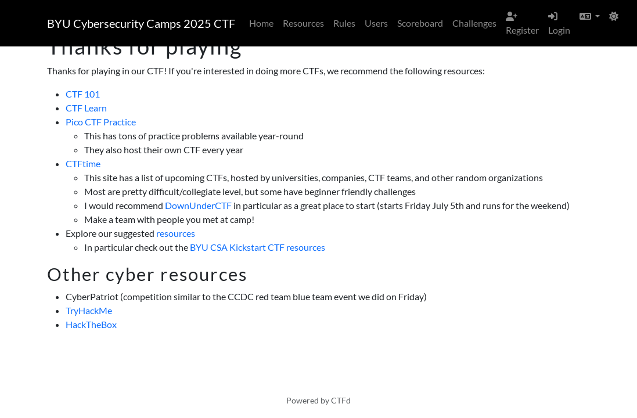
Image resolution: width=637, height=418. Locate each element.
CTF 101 (83, 93)
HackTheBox (91, 324)
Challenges (474, 22)
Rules (344, 22)
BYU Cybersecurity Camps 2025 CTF (141, 23)
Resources (303, 22)
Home (261, 22)
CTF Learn (86, 107)
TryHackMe (89, 310)
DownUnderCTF (198, 205)
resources (175, 233)
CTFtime (83, 163)
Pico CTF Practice (101, 121)
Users (376, 22)
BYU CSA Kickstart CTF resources (257, 247)
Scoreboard (420, 22)
